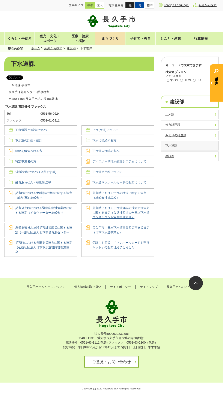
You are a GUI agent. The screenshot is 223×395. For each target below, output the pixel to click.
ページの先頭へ (196, 283)
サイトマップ (149, 286)
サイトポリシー (120, 286)
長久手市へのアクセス (182, 286)
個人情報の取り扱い (87, 286)
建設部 (71, 48)
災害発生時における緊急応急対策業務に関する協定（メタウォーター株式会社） (43, 210)
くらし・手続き (20, 38)
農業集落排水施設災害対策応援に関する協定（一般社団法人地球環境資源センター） (43, 230)
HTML (186, 80)
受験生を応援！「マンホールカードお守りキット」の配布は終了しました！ (120, 245)
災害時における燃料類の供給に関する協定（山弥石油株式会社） (43, 195)
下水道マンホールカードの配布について (119, 182)
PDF (198, 80)
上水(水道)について (105, 130)
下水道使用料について (107, 172)
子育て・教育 (140, 38)
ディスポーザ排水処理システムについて (119, 161)
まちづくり (110, 38)
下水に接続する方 (104, 140)
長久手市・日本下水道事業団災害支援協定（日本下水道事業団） (120, 230)
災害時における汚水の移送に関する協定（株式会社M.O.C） (119, 195)
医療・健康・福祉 (80, 38)
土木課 (169, 114)
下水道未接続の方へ (105, 151)
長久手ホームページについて (45, 286)
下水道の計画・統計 (28, 140)
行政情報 (201, 38)
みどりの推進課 (175, 135)
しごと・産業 (170, 38)
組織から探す (205, 5)
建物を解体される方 (28, 151)
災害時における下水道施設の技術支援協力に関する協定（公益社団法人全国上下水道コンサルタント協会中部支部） (120, 212)
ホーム (35, 48)
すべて (173, 80)
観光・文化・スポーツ (49, 38)
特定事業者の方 (25, 161)
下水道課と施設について (31, 130)
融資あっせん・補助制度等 (33, 182)
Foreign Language (174, 5)
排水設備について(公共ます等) (35, 172)
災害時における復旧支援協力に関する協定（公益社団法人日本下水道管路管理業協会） (43, 247)
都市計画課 (172, 124)
